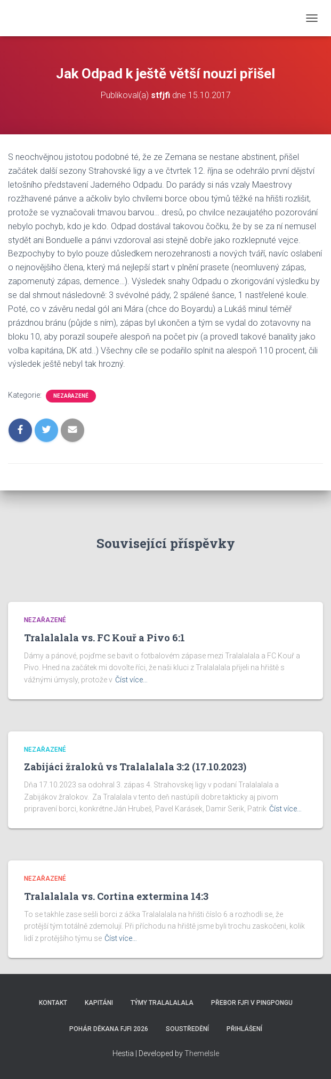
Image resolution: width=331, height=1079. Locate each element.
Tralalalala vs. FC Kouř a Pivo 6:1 (104, 637)
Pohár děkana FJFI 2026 (108, 1029)
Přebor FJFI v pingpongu (252, 1002)
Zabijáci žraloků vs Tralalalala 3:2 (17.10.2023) (135, 766)
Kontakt (53, 1002)
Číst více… (131, 679)
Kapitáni (99, 1002)
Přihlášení (244, 1029)
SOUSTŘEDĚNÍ (187, 1029)
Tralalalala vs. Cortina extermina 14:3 (116, 896)
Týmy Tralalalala (162, 1002)
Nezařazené (70, 396)
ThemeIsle (201, 1053)
